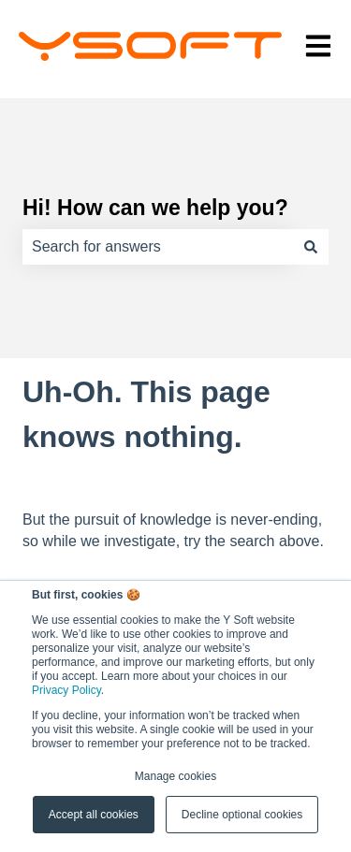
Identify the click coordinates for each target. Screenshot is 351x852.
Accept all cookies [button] (94, 814)
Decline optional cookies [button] (242, 814)
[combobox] (157, 247)
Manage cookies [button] (175, 776)
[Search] (311, 247)
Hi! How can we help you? (155, 207)
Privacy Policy (66, 690)
